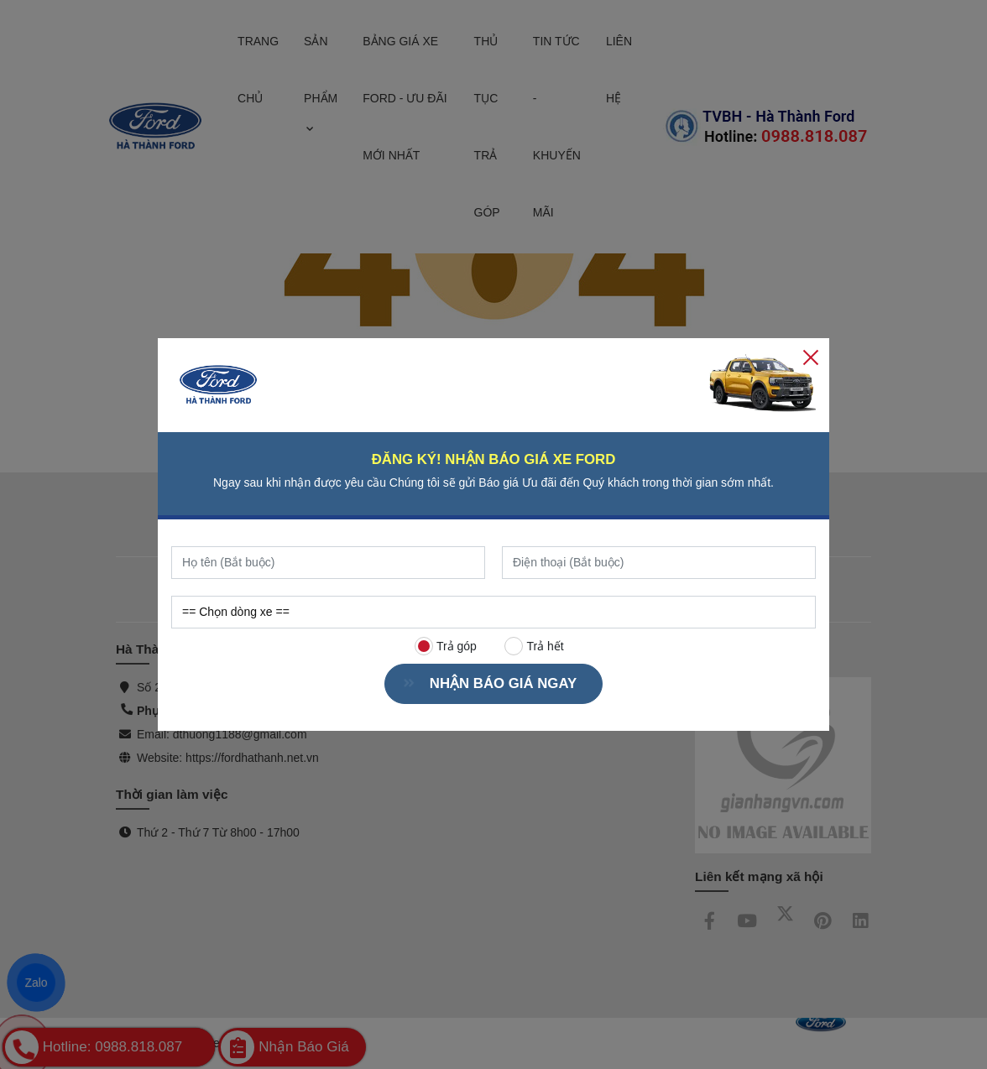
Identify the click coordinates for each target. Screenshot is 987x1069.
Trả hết (534, 646)
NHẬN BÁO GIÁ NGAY (496, 683)
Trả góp (446, 646)
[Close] (810, 356)
